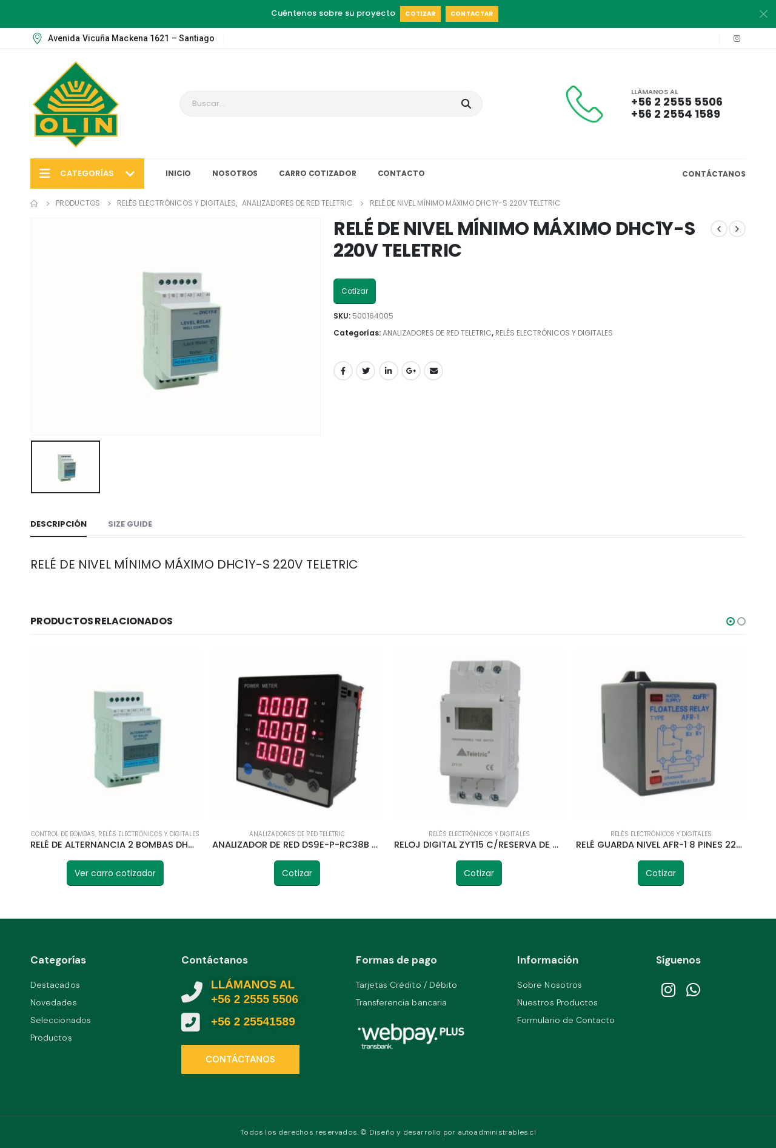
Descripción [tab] (58, 524)
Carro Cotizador (317, 173)
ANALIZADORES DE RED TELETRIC (437, 333)
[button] (730, 621)
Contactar (471, 13)
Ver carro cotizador (115, 873)
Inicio (178, 173)
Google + (411, 370)
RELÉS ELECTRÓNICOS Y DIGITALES (554, 333)
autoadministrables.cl (497, 1132)
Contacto (401, 173)
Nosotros (235, 173)
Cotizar (420, 13)
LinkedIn (388, 370)
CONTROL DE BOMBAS (63, 834)
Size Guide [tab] (130, 524)
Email (433, 370)
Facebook (343, 370)
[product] (115, 734)
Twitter (365, 370)
